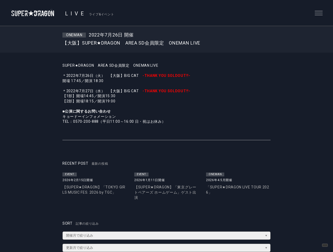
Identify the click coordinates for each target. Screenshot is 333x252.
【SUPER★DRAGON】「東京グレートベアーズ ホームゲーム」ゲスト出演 (165, 192)
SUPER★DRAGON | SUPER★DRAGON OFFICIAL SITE (33, 13)
